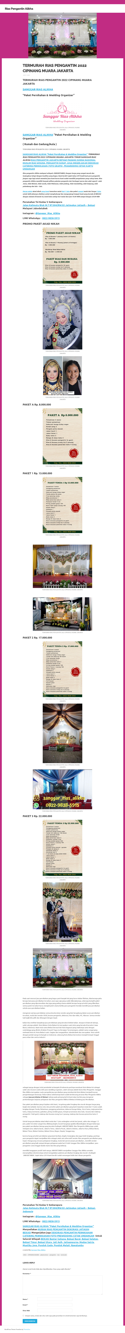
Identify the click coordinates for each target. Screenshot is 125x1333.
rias (58, 1255)
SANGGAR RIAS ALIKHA (38, 89)
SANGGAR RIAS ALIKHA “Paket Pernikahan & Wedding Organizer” (55, 154)
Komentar (27, 1274)
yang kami (45, 191)
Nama (25, 1299)
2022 (24, 1255)
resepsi (81, 191)
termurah (64, 1255)
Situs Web (26, 1311)
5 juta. (98, 191)
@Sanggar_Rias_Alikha (47, 213)
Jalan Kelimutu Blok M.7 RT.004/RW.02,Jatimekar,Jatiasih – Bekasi (59, 1208)
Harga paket (27, 191)
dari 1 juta (66, 191)
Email (25, 1305)
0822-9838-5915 (51, 218)
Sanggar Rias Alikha (38, 1250)
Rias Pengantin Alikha (23, 8)
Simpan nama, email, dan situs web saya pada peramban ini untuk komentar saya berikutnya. (56, 1316)
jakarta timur (44, 1255)
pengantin (53, 1255)
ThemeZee (27, 1329)
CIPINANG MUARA (33, 1255)
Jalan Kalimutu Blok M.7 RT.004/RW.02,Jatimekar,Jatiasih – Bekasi (59, 205)
